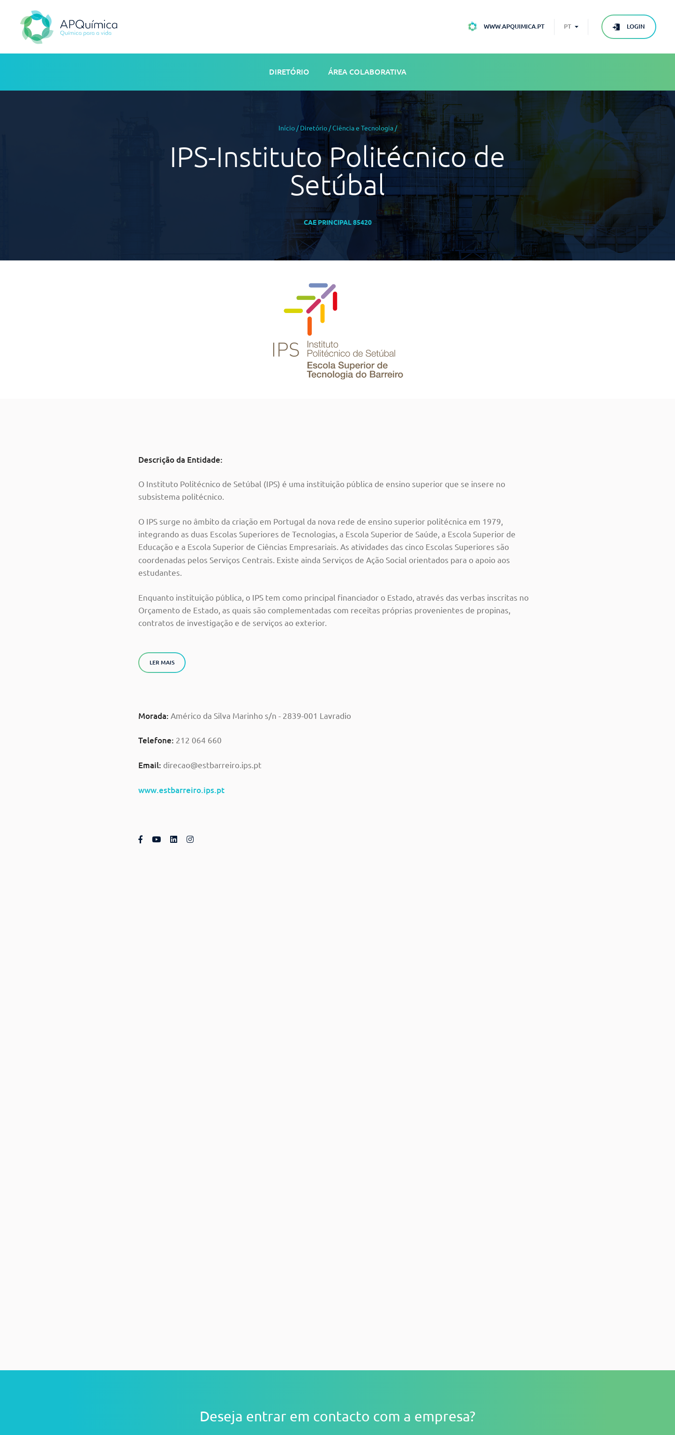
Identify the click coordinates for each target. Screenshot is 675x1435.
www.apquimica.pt (514, 26)
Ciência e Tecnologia (362, 128)
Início (286, 128)
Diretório (289, 72)
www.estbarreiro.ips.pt (181, 790)
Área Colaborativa (367, 72)
